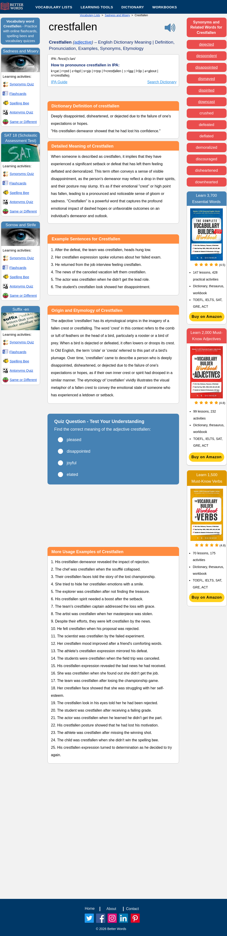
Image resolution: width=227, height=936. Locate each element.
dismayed (206, 79)
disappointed (206, 67)
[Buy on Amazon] (206, 316)
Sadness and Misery (117, 15)
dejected (206, 44)
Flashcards (17, 94)
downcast (206, 102)
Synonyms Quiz (22, 84)
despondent (206, 56)
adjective (83, 42)
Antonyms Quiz (21, 112)
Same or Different (23, 122)
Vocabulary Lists (90, 15)
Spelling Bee (19, 103)
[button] (97, 7)
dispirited (206, 90)
